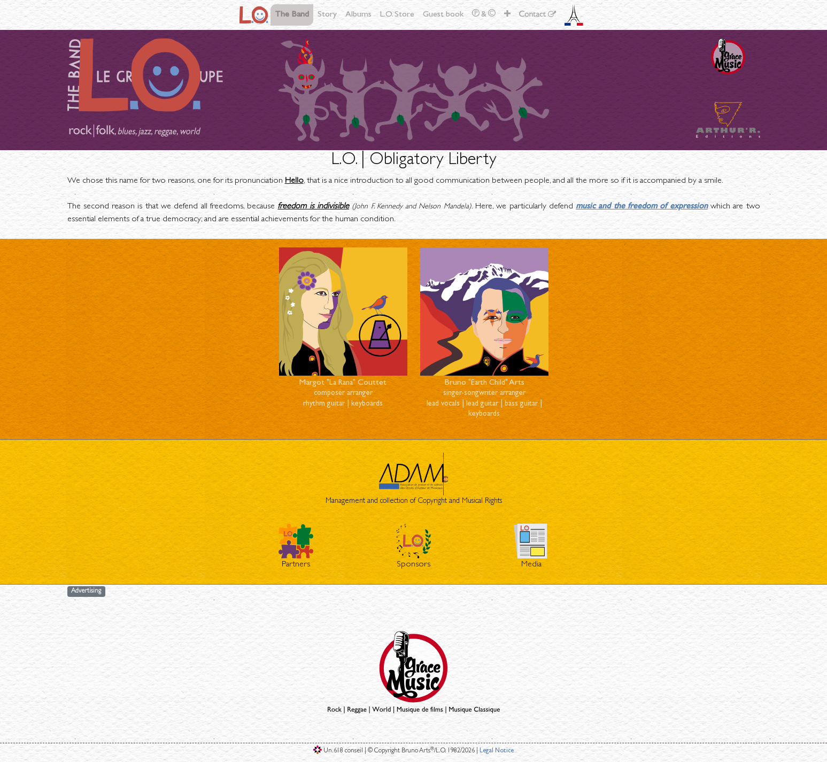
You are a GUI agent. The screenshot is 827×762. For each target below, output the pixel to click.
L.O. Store (397, 15)
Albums (358, 15)
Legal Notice (497, 751)
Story (327, 15)
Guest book (443, 15)
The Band (292, 15)
